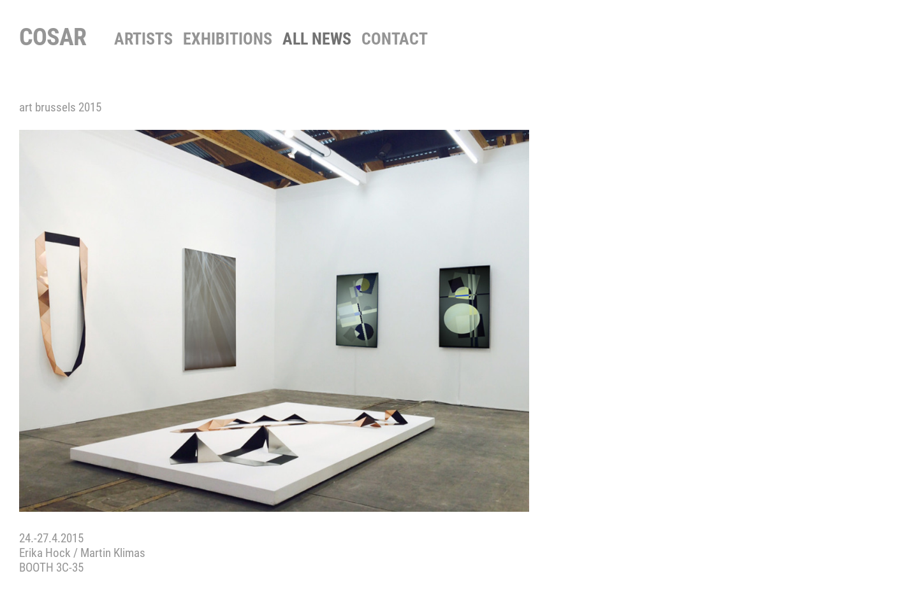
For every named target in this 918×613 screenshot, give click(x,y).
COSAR (52, 37)
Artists (143, 38)
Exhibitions (227, 38)
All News (316, 38)
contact (394, 38)
